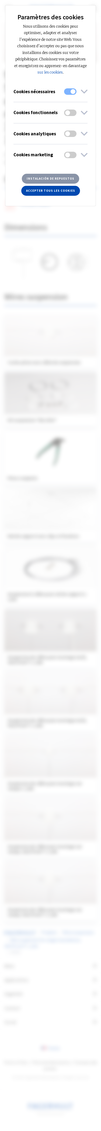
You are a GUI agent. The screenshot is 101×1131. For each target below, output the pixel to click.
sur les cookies (50, 72)
